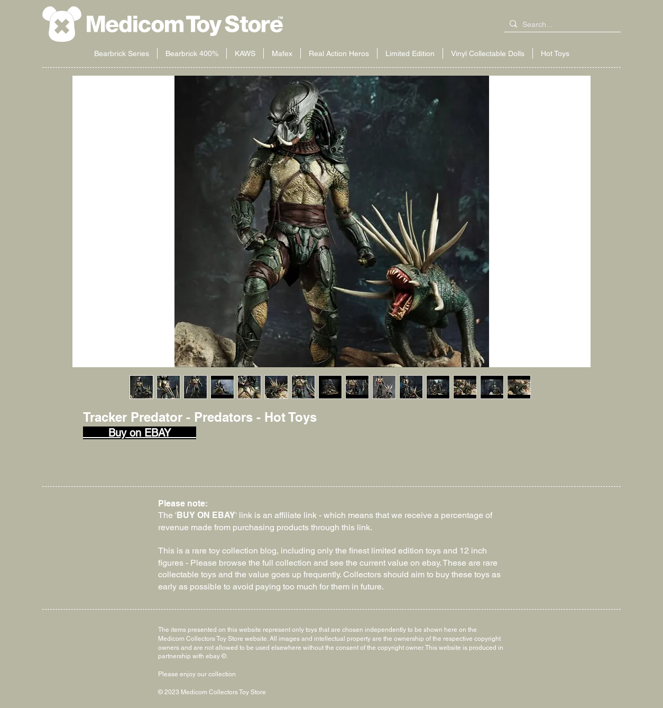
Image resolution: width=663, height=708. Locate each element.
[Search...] (560, 24)
